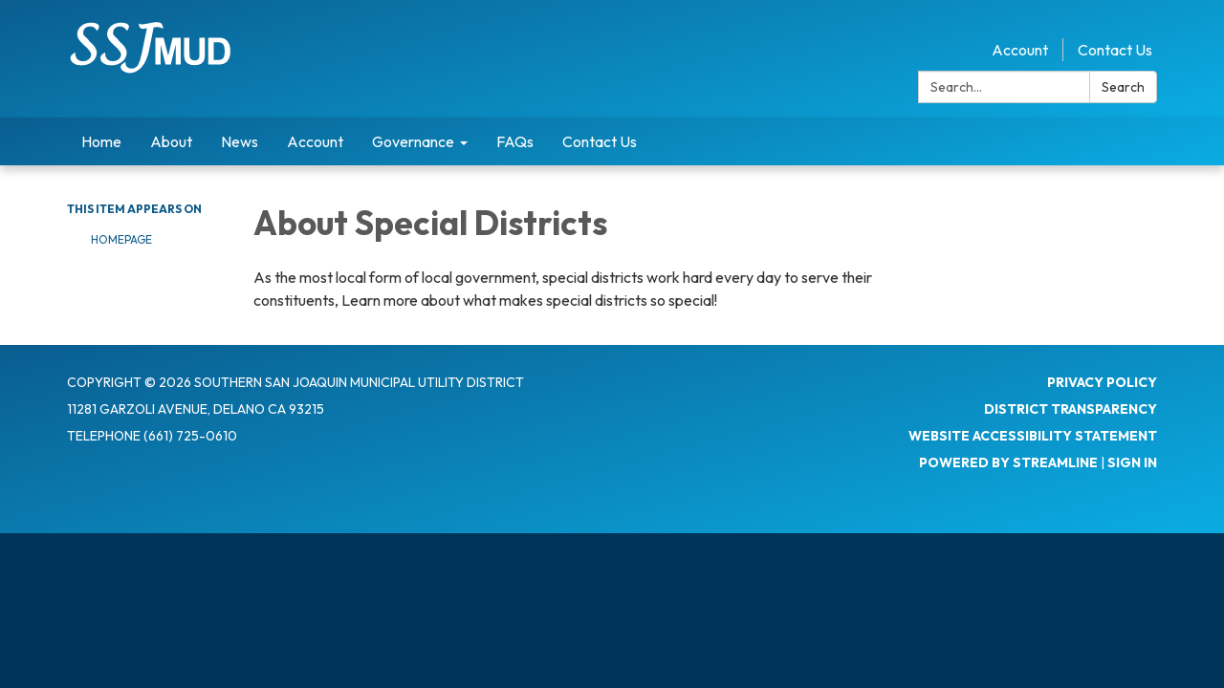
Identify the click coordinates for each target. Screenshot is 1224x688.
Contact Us (1115, 49)
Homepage (121, 239)
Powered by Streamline (1008, 462)
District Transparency (1070, 409)
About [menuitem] (171, 141)
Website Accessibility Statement (1032, 435)
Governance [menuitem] (413, 141)
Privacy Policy (1102, 382)
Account (1020, 49)
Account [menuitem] (315, 141)
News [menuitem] (239, 141)
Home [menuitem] (101, 141)
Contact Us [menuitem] (599, 141)
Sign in (1132, 462)
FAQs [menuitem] (515, 141)
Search (1123, 87)
